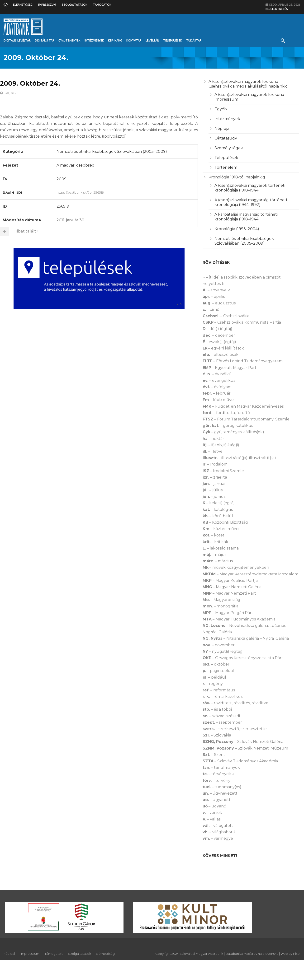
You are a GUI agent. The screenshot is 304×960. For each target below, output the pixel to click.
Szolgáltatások (74, 4)
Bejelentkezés (277, 8)
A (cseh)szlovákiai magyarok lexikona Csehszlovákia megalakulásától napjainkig (248, 84)
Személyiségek (228, 148)
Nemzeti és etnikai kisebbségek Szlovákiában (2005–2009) (112, 151)
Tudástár (193, 40)
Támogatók (102, 4)
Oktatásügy (225, 138)
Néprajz (221, 128)
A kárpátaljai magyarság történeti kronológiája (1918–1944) (246, 216)
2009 (61, 179)
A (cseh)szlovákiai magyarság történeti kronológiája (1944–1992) (250, 202)
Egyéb (220, 109)
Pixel (296, 953)
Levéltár (152, 40)
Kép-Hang (115, 40)
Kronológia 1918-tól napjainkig (237, 177)
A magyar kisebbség (76, 165)
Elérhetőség (23, 4)
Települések (172, 40)
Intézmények (94, 40)
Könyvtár (133, 40)
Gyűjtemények (69, 40)
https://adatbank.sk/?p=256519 (126, 192)
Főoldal (9, 953)
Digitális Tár (44, 40)
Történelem (225, 167)
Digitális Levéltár (17, 40)
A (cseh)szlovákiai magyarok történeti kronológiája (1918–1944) (249, 187)
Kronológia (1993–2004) (236, 229)
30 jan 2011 (12, 93)
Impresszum (47, 4)
